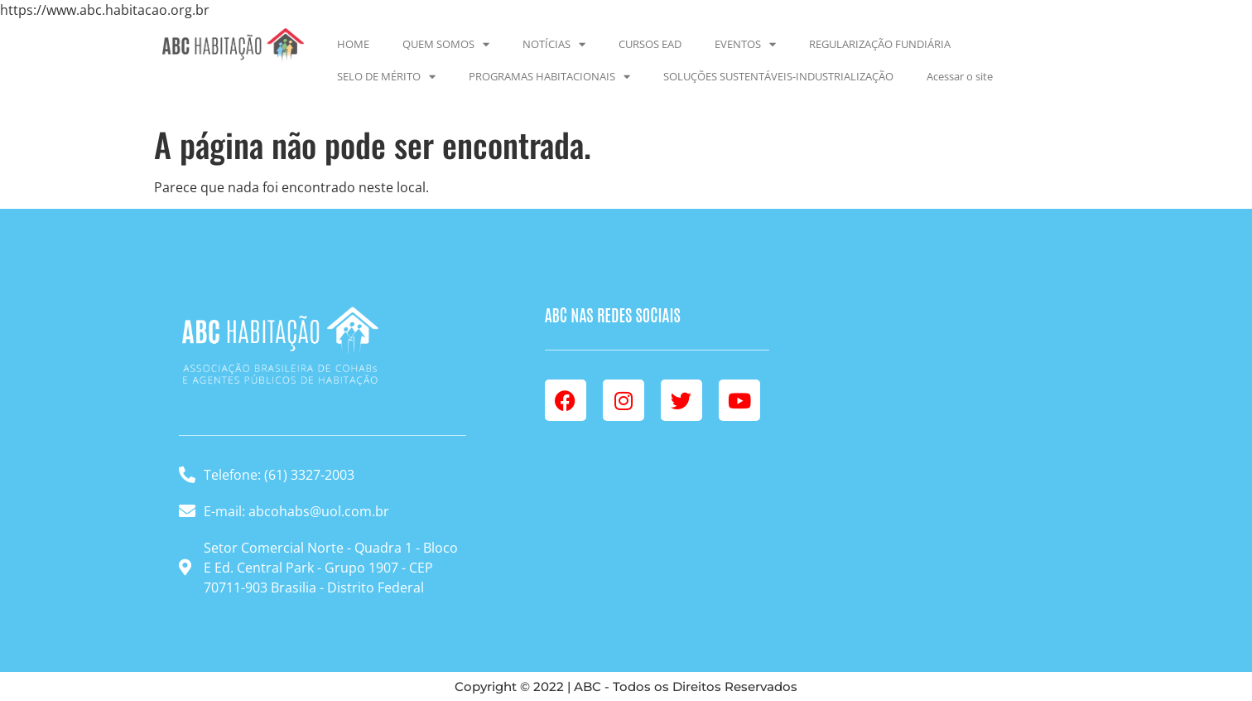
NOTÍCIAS (553, 44)
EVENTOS (745, 44)
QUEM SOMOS (445, 44)
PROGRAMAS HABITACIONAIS (549, 76)
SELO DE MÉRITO (386, 76)
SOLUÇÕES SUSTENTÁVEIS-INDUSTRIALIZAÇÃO (778, 76)
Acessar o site (960, 76)
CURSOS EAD (650, 43)
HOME (353, 43)
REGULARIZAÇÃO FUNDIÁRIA (880, 43)
